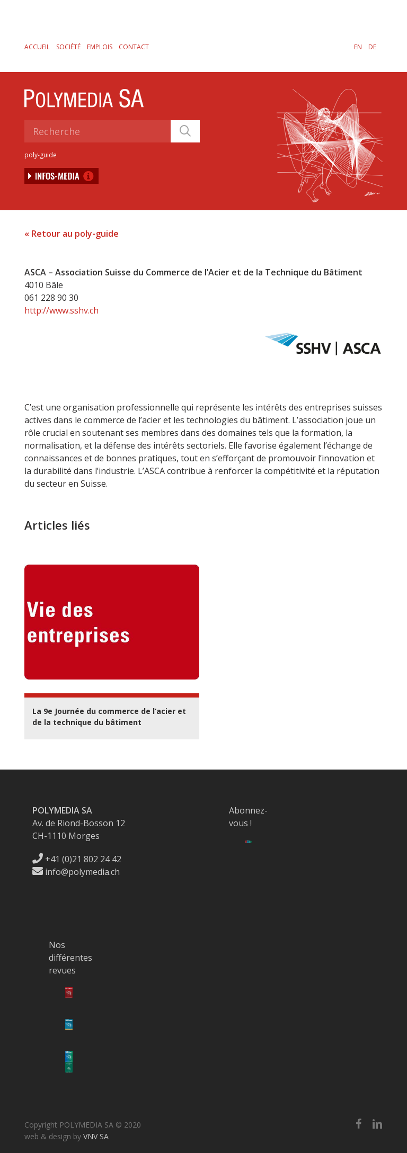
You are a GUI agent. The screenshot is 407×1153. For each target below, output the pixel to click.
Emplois (99, 46)
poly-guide (40, 154)
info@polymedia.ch (76, 872)
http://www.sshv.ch (61, 310)
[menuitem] (358, 46)
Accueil (37, 46)
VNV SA (96, 1136)
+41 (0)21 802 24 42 (76, 859)
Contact (134, 46)
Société (68, 46)
